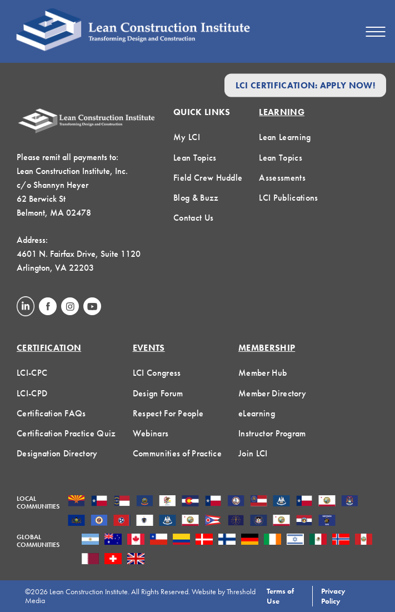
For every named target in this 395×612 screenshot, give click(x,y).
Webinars (151, 433)
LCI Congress (157, 373)
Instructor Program (272, 433)
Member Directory (272, 393)
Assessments (282, 177)
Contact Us (193, 217)
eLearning (256, 413)
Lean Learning (285, 137)
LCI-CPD (32, 393)
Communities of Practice (177, 453)
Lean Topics (195, 157)
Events (149, 348)
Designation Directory (57, 453)
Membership (266, 348)
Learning (281, 112)
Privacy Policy (333, 596)
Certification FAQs (51, 413)
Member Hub (262, 373)
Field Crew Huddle (207, 177)
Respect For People (168, 413)
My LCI (186, 137)
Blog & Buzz (196, 197)
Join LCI (253, 453)
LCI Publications (288, 197)
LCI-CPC (32, 373)
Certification (49, 348)
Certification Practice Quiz (66, 433)
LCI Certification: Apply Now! (305, 85)
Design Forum (158, 393)
